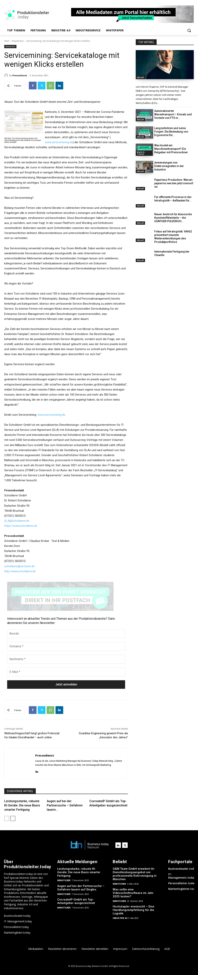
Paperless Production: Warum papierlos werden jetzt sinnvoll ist (173, 183)
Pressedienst (19, 75)
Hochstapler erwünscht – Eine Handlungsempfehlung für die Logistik (133, 910)
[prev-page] (6, 818)
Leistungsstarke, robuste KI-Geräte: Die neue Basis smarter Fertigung (22, 805)
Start (6, 41)
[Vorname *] (66, 646)
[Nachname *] (66, 659)
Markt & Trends (140, 153)
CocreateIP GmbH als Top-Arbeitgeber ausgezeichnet (76, 901)
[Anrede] (66, 633)
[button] (189, 30)
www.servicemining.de (59, 142)
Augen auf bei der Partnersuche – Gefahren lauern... (65, 805)
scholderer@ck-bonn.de (19, 566)
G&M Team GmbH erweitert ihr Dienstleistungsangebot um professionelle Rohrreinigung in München (135, 874)
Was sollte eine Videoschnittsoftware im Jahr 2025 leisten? (133, 893)
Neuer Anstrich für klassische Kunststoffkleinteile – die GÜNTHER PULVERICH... (173, 218)
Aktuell (140, 77)
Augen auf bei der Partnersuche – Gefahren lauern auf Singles (80, 887)
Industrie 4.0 (120, 917)
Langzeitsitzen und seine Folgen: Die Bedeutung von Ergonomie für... (171, 132)
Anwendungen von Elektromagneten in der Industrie (169, 166)
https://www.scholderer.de (20, 526)
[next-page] (12, 818)
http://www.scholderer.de (20, 571)
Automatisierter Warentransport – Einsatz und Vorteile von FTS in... (173, 114)
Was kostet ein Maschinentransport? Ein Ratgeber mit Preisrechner (171, 149)
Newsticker (18, 41)
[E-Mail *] (66, 671)
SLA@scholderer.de (16, 521)
